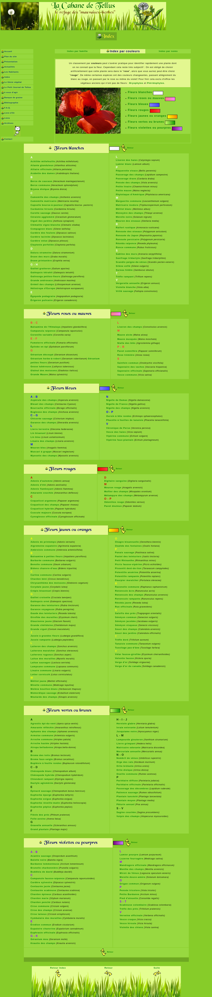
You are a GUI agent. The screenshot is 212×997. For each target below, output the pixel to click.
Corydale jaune (40, 587)
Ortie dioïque (125, 770)
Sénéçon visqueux (126, 625)
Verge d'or (121, 662)
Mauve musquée (127, 339)
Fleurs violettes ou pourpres (149, 127)
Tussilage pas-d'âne (127, 647)
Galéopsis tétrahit (42, 272)
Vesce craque (128, 919)
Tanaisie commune (126, 643)
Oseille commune (127, 774)
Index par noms (168, 51)
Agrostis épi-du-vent (43, 723)
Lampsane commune (43, 666)
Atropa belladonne (42, 747)
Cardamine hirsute (42, 209)
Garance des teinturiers (45, 605)
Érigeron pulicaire (42, 300)
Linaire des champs (43, 441)
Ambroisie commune (43, 550)
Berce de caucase (41, 181)
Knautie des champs (43, 943)
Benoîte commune (42, 564)
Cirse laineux (39, 914)
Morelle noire (124, 217)
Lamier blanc (124, 164)
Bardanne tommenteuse (45, 864)
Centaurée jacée (40, 886)
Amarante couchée (42, 493)
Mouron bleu (38, 447)
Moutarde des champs (44, 697)
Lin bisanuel (39, 433)
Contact (8, 139)
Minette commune (41, 685)
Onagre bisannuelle (127, 542)
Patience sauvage (127, 792)
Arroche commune (42, 739)
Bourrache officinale (43, 408)
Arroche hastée (40, 743)
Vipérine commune (117, 436)
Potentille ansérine (126, 572)
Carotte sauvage (41, 213)
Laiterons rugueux (42, 654)
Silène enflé (123, 266)
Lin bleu (36, 437)
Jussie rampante (41, 639)
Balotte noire (39, 860)
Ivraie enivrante (127, 727)
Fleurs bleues (138, 104)
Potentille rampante (127, 576)
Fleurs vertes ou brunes (146, 121)
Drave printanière (41, 260)
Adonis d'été (39, 485)
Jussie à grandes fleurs (45, 636)
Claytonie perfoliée (42, 244)
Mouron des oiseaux (128, 221)
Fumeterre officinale (43, 342)
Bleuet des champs (42, 404)
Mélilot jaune (39, 681)
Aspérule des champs (44, 400)
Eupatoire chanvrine (43, 928)
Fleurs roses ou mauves (146, 98)
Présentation (11, 62)
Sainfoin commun (128, 363)
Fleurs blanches (140, 92)
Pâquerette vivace (127, 170)
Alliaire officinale (41, 169)
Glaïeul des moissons (44, 370)
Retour (130, 148)
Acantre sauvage (41, 856)
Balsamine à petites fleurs (47, 556)
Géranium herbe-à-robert (46, 358)
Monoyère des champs (129, 213)
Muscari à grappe (41, 451)
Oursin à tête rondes (118, 416)
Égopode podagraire (43, 296)
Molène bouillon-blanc (44, 689)
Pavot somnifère (127, 351)
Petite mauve (124, 190)
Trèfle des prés (129, 909)
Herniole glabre (126, 723)
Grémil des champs (42, 284)
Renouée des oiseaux (129, 231)
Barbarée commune (42, 560)
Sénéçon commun (126, 617)
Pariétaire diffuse (127, 780)
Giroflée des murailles (44, 617)
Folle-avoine (39, 819)
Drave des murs (40, 256)
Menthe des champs (132, 869)
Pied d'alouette (129, 898)
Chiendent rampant (42, 779)
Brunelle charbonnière (44, 868)
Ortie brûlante (125, 766)
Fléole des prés (40, 815)
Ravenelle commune (127, 587)
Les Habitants (11, 72)
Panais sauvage (124, 552)
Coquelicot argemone (44, 500)
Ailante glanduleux (42, 165)
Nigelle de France (117, 404)
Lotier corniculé (40, 674)
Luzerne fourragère (131, 858)
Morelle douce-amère (132, 877)
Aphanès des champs (44, 731)
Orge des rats (125, 762)
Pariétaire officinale (129, 784)
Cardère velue (39, 240)
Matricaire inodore (127, 205)
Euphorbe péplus (41, 807)
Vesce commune (127, 375)
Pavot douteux (113, 506)
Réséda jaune (123, 602)
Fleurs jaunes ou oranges (147, 115)
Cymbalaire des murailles (46, 918)
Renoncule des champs (129, 595)
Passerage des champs (130, 174)
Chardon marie (40, 898)
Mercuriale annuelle (129, 751)
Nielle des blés (126, 343)
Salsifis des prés (126, 613)
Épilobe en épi (39, 346)
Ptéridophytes (155, 83)
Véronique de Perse (118, 428)
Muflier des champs (116, 491)
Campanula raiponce (43, 331)
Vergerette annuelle (128, 283)
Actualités (9, 67)
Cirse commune (40, 906)
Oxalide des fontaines (128, 546)
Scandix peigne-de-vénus (131, 262)
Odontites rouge (114, 502)
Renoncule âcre (124, 591)
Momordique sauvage (44, 693)
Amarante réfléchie (43, 727)
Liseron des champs (129, 327)
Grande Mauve (39, 374)
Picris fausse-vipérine (128, 564)
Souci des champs (126, 629)
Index (7, 77)
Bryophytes (136, 83)
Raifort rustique (125, 227)
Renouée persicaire (128, 239)
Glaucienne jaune (41, 621)
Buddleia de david (42, 872)
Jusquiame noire (127, 731)
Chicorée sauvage (42, 418)
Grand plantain (40, 829)
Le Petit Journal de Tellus (17, 87)
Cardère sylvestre (41, 882)
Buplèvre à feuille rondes (46, 763)
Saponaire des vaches (130, 367)
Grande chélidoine (42, 625)
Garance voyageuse (43, 609)
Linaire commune (42, 670)
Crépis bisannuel (41, 591)
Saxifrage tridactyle (128, 258)
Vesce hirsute (128, 923)
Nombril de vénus (127, 758)
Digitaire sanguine (115, 481)
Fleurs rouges (138, 109)
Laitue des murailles (43, 658)
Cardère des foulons (43, 233)
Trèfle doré (122, 639)
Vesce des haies (116, 432)
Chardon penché (41, 902)
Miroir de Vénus (129, 873)
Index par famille (77, 51)
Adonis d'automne (42, 481)
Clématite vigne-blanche (45, 225)
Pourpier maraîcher (127, 580)
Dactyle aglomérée (42, 783)
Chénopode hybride (42, 775)
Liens (7, 118)
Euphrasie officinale (43, 932)
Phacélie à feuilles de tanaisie (124, 420)
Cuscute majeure (41, 512)
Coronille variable (42, 335)
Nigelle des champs (118, 408)
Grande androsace (42, 280)
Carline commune (41, 575)
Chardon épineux (41, 894)
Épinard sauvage (41, 791)
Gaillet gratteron (41, 268)
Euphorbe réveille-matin (46, 803)
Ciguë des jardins (41, 221)
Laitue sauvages (41, 662)
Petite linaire (124, 186)
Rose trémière (126, 355)
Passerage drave (126, 178)
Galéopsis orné (40, 601)
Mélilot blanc (124, 209)
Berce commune (40, 185)
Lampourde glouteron (130, 739)
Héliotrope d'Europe (43, 288)
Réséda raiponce (126, 243)
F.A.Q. (7, 108)
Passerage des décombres (133, 788)
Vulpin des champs (128, 816)
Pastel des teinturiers (128, 556)
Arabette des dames (43, 173)
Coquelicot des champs (45, 504)
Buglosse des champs (44, 412)
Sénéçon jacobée (125, 621)
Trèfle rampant (125, 276)
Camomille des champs (45, 197)
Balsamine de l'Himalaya (46, 327)
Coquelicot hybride (42, 508)
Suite (157, 968)
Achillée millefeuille (43, 161)
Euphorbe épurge (41, 795)
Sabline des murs (126, 254)
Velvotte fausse (124, 658)
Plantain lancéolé (127, 796)
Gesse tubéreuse (41, 366)
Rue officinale (123, 606)
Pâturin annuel (126, 804)
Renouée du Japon (127, 235)
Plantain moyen (126, 800)
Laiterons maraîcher (43, 650)
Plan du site (10, 57)
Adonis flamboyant (42, 489)
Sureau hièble (124, 270)
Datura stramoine (41, 252)
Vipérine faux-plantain (119, 440)
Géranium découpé (42, 354)
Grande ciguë (39, 629)
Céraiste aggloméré (42, 217)
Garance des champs (43, 422)
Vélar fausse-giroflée (128, 654)
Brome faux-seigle (42, 759)
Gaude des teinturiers (44, 613)
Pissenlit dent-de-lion (128, 568)
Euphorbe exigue (41, 799)
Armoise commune (42, 735)
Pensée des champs (128, 182)
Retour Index (58, 968)
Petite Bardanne (129, 894)
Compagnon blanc (42, 229)
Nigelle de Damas (116, 400)
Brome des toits (40, 755)
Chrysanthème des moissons (48, 583)
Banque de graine (13, 98)
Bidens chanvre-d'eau (44, 568)
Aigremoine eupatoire (44, 546)
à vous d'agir (11, 92)
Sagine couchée (127, 812)
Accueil (8, 51)
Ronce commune (126, 247)
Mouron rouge (112, 487)
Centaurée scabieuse (43, 890)
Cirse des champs (42, 910)
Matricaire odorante (129, 747)
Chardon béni (39, 579)
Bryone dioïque (40, 189)
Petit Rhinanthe (125, 560)
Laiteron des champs (43, 646)
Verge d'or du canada (128, 666)
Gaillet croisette (41, 597)
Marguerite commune (129, 201)
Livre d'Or (9, 113)
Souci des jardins (126, 633)
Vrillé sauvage (124, 291)
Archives (8, 123)
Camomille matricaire (44, 201)
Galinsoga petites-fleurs (45, 276)
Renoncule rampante (127, 599)
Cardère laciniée (41, 237)
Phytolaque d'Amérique (130, 194)
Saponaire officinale (129, 371)
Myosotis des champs (44, 455)
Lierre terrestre (40, 429)
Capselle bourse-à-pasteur (47, 205)
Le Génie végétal (13, 82)
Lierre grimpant (126, 743)
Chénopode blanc (42, 771)
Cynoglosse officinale (44, 516)
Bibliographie (11, 103)
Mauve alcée (124, 335)
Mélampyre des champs (118, 495)
